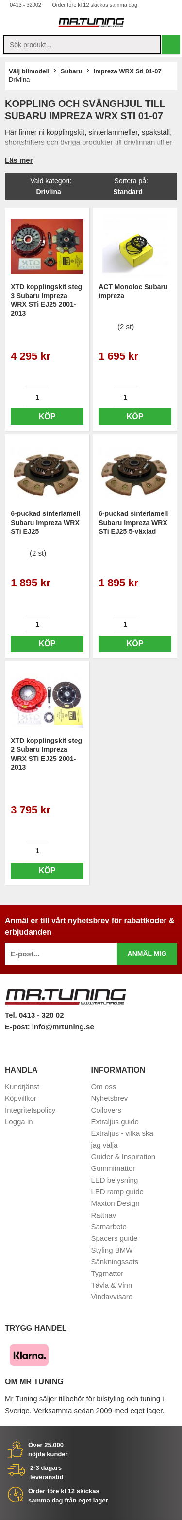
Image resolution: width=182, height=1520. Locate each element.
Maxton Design (115, 1203)
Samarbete (109, 1226)
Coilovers (106, 1110)
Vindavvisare (112, 1296)
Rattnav (103, 1215)
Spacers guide (114, 1238)
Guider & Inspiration (123, 1156)
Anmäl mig (147, 953)
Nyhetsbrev (109, 1098)
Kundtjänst (22, 1086)
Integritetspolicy (30, 1110)
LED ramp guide (117, 1191)
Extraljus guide (115, 1121)
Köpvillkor (20, 1098)
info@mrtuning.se (63, 1027)
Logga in (19, 1121)
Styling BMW (112, 1250)
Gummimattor (113, 1168)
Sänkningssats (115, 1261)
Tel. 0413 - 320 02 (34, 1015)
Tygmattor (107, 1273)
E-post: (18, 1027)
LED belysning (114, 1180)
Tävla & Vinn (111, 1285)
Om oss (103, 1086)
